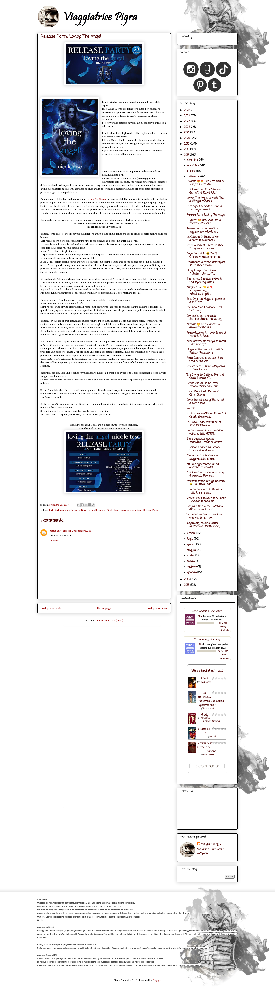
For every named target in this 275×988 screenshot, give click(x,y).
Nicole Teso (113, 510)
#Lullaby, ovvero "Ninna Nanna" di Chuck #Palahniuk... (206, 415)
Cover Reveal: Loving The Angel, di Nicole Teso (205, 401)
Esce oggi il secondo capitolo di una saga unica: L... (204, 208)
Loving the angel (96, 510)
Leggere (75, 510)
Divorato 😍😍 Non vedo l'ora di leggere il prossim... (205, 183)
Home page (104, 608)
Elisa (200, 616)
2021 (187, 133)
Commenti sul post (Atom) (109, 620)
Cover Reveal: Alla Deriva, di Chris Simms (203, 393)
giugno (191, 545)
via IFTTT (192, 409)
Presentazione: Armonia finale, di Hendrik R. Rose (206, 334)
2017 (187, 155)
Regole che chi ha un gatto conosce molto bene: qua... (203, 385)
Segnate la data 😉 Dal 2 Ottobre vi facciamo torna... (204, 255)
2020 (187, 138)
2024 (187, 116)
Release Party (150, 510)
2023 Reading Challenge (207, 639)
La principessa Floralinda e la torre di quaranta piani (210, 699)
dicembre (193, 160)
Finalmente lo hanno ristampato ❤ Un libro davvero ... (206, 263)
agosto (191, 533)
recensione (136, 510)
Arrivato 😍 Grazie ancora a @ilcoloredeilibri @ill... (203, 326)
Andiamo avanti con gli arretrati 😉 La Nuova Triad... (206, 482)
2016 (187, 580)
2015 (187, 585)
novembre (193, 166)
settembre (193, 177)
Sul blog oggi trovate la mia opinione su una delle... (203, 465)
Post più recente (51, 608)
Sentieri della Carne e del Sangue (206, 748)
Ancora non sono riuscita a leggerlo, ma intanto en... (202, 230)
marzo (191, 561)
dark (51, 510)
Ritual (204, 679)
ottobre (191, 171)
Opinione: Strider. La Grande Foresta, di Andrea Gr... (203, 449)
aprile (191, 556)
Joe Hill (212, 736)
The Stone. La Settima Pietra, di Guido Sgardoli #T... (205, 376)
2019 (187, 144)
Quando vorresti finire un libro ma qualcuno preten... (205, 247)
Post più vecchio (157, 608)
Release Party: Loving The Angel (206, 215)
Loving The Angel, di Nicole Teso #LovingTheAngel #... (205, 199)
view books (224, 630)
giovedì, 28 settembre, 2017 (78, 531)
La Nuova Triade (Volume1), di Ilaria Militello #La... (204, 423)
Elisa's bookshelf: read (207, 670)
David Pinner (205, 682)
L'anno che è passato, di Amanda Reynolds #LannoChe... (206, 499)
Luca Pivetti (208, 755)
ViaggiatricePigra (211, 844)
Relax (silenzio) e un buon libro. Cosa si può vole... (205, 359)
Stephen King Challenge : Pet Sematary (204, 309)
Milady (204, 715)
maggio (192, 550)
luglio (190, 539)
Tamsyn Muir (208, 708)
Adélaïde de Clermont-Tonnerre (210, 720)
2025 (187, 110)
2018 (187, 149)
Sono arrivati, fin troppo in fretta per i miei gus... (206, 343)
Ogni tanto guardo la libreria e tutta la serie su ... (204, 491)
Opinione (124, 510)
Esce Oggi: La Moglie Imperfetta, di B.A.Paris (206, 300)
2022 (187, 127)
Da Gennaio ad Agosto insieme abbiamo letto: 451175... (205, 432)
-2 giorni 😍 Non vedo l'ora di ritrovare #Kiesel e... (204, 221)
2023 (187, 122)
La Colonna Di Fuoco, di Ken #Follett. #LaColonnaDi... (203, 238)
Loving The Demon (97, 199)
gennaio (192, 572)
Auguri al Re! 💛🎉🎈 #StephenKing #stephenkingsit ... (200, 290)
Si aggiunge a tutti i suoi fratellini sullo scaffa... (201, 272)
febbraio (192, 567)
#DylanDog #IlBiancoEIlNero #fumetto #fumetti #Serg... (204, 524)
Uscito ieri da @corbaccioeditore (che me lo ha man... (204, 516)
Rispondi (54, 541)
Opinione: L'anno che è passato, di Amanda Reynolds (205, 474)
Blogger (157, 980)
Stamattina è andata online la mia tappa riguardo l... (204, 280)
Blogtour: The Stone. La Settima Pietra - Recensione (205, 351)
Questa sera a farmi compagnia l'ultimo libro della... (206, 368)
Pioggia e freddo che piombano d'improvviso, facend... (205, 508)
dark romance (62, 510)
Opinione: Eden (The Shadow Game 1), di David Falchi (203, 191)
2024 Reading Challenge (207, 610)
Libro (84, 510)
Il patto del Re (204, 731)
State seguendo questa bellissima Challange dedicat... (205, 440)
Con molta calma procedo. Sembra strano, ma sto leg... (204, 317)
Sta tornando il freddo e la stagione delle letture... (202, 457)
